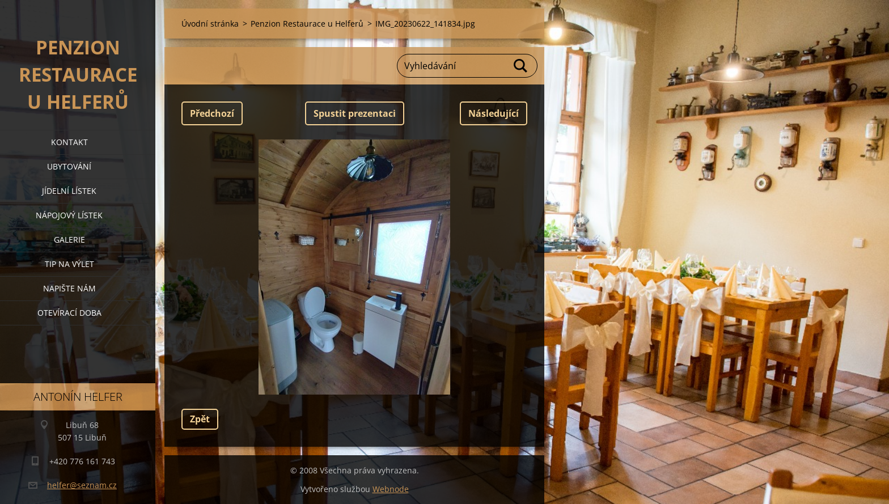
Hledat (521, 65)
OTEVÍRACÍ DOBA (69, 312)
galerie (69, 239)
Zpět (200, 419)
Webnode (390, 489)
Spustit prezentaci (355, 113)
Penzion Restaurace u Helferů (307, 23)
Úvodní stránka (210, 23)
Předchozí (212, 113)
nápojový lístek (69, 215)
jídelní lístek (69, 190)
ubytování (69, 166)
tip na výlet (69, 264)
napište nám (69, 288)
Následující (493, 113)
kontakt (69, 142)
